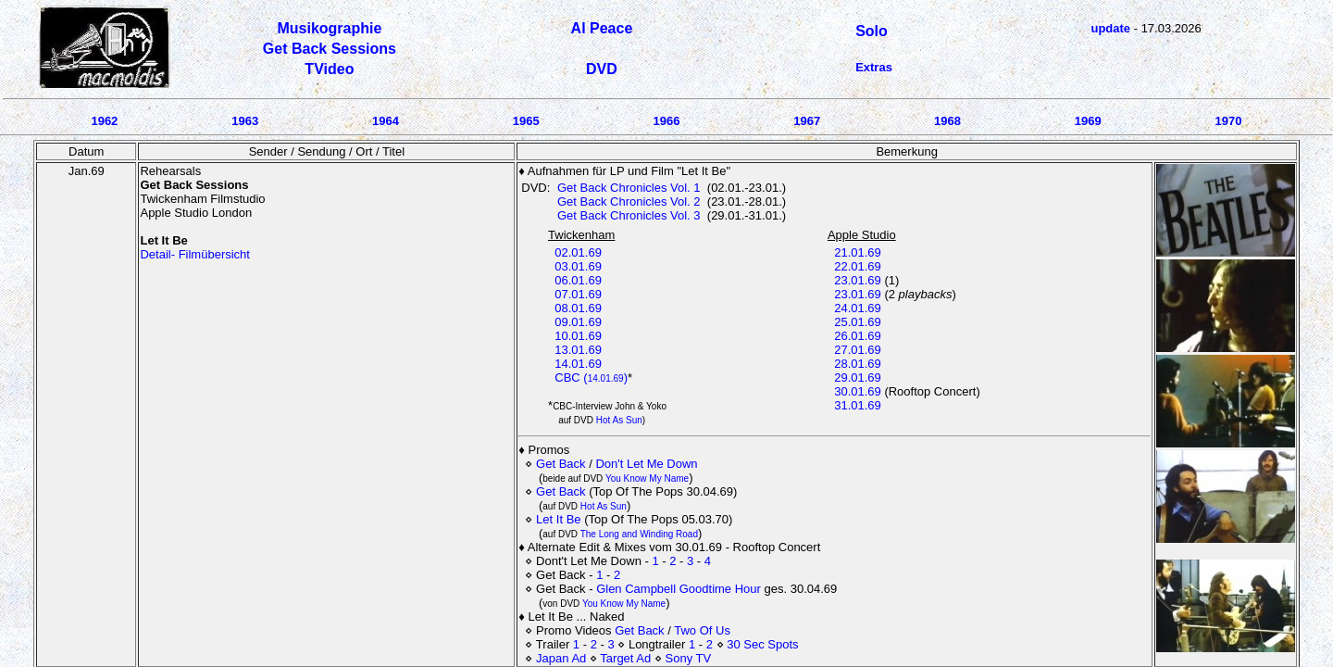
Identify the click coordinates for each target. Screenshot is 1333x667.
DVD (601, 69)
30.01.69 (857, 391)
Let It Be (558, 519)
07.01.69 (578, 294)
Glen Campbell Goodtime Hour (680, 589)
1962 (104, 121)
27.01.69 (857, 350)
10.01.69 (578, 336)
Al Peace (602, 28)
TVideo (329, 69)
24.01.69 (857, 308)
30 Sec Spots (762, 644)
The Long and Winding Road (639, 534)
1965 (526, 121)
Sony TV (689, 658)
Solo (871, 31)
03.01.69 (578, 266)
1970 (1228, 121)
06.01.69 (578, 280)
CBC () (591, 377)
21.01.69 (857, 252)
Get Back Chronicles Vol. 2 (629, 201)
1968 (947, 121)
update (1110, 28)
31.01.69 (857, 405)
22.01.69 (857, 266)
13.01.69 (578, 350)
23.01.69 (857, 280)
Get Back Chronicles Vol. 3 (629, 215)
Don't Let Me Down (646, 464)
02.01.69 (578, 252)
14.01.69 (578, 364)
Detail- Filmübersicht (194, 254)
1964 (385, 121)
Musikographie (329, 28)
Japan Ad (561, 658)
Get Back (560, 464)
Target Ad (625, 658)
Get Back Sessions (329, 49)
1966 (666, 121)
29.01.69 (857, 377)
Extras (873, 67)
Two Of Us (702, 630)
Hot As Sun (619, 420)
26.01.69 (857, 336)
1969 (1088, 121)
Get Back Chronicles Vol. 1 (629, 188)
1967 (806, 121)
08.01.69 (578, 308)
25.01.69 (857, 322)
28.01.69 (857, 364)
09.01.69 (578, 322)
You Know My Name (647, 478)
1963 (244, 121)
